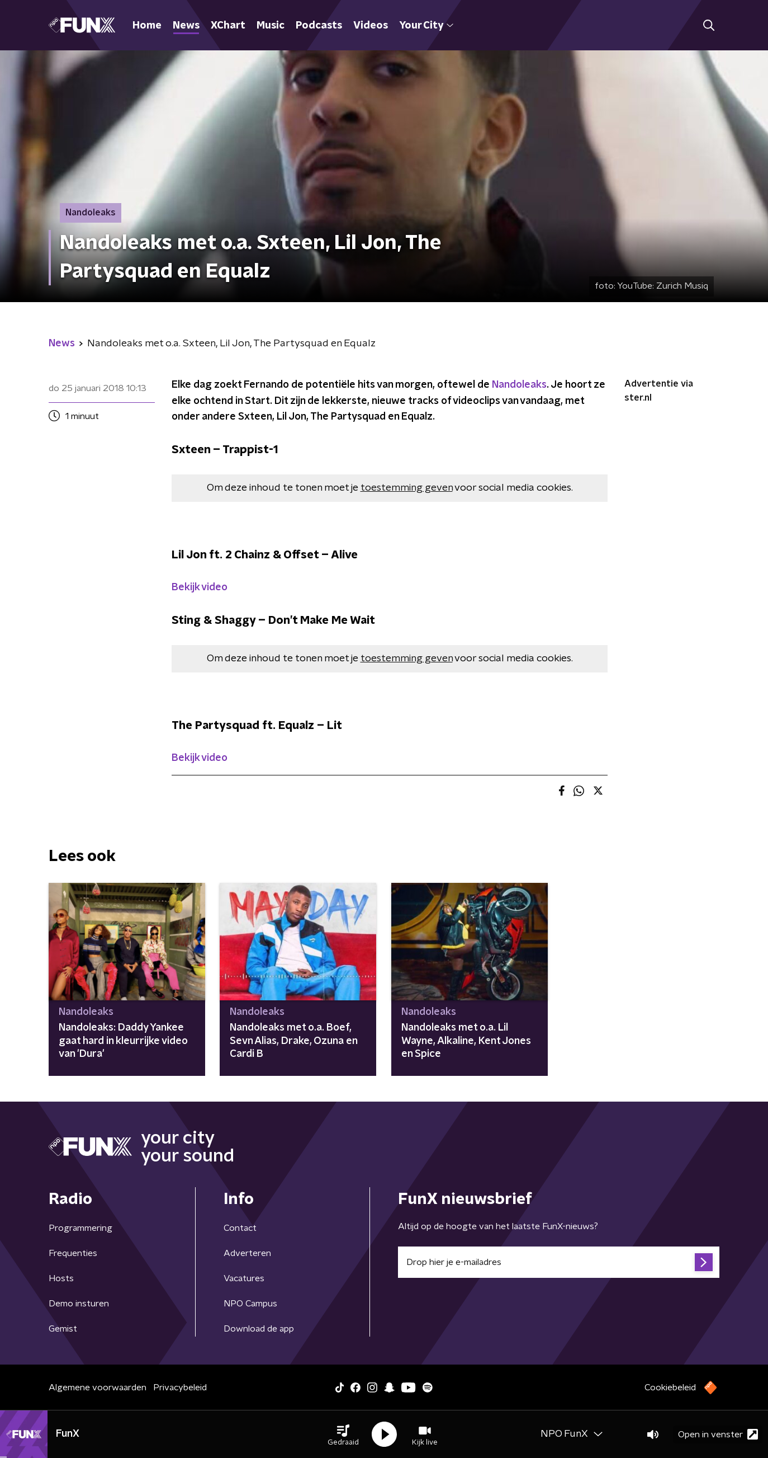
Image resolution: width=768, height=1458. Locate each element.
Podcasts (319, 26)
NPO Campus (250, 1303)
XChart (228, 26)
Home (147, 26)
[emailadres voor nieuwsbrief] (558, 1262)
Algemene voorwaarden (97, 1387)
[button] (343, 1434)
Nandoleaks (519, 385)
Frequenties (73, 1253)
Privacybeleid (180, 1387)
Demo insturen (79, 1303)
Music (271, 26)
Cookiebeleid (670, 1387)
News (186, 26)
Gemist (63, 1328)
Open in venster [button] (718, 1434)
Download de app (259, 1328)
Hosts (61, 1278)
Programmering (80, 1228)
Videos (370, 26)
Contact (240, 1228)
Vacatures (244, 1278)
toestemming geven (407, 488)
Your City (426, 26)
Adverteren (247, 1253)
